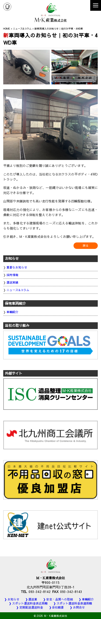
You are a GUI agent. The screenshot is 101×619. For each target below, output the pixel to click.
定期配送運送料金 (31, 607)
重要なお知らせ (16, 267)
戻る (86, 246)
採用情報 (12, 275)
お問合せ (79, 607)
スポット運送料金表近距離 (30, 603)
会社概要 (58, 607)
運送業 (32, 599)
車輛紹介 (12, 312)
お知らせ (13, 599)
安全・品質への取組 (59, 599)
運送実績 (12, 282)
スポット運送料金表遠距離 (74, 603)
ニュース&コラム (17, 290)
